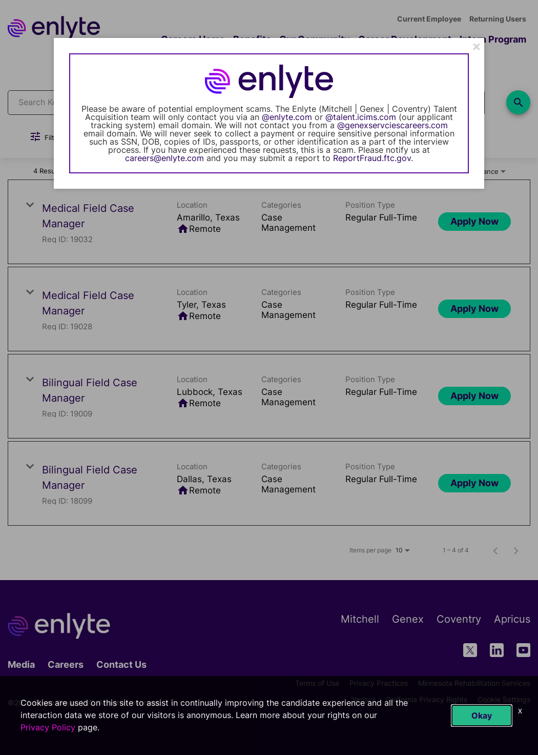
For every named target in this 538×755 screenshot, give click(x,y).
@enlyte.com (287, 117)
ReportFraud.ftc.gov (372, 158)
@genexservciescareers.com (392, 125)
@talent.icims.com (360, 117)
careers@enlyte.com (164, 158)
